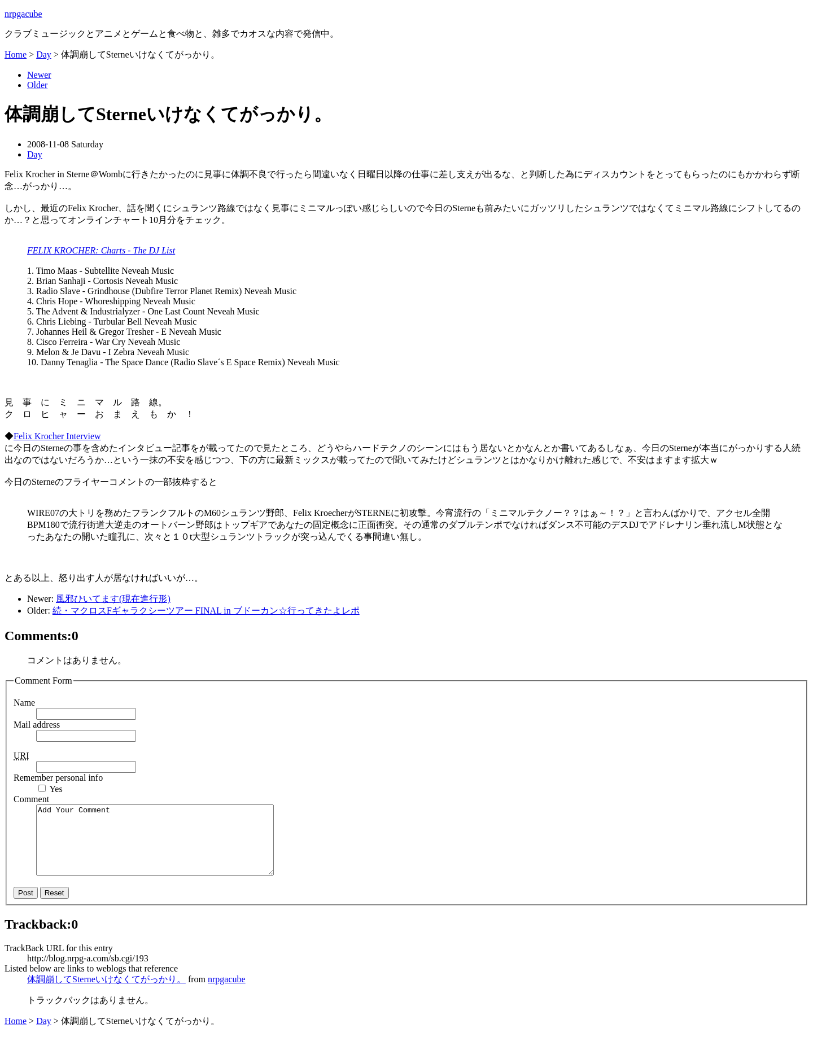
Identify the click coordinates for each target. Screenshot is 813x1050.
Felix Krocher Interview (57, 436)
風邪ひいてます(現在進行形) (113, 598)
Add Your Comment (169, 846)
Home (16, 54)
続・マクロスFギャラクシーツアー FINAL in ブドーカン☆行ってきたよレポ (206, 610)
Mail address (37, 724)
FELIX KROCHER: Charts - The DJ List (101, 250)
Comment (31, 799)
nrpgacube (23, 14)
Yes (55, 789)
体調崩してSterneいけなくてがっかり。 (106, 993)
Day (43, 54)
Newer (39, 75)
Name (24, 702)
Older (37, 85)
